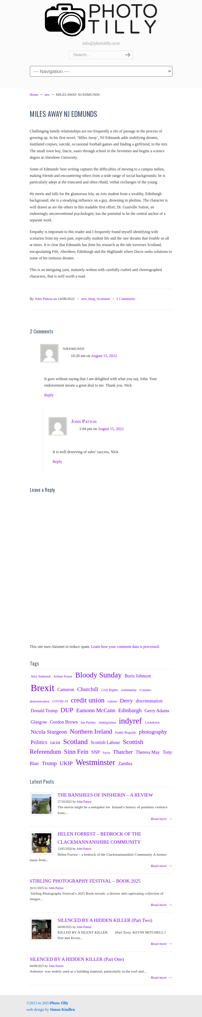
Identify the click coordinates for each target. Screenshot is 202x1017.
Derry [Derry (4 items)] (126, 701)
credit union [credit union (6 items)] (87, 700)
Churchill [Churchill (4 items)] (87, 689)
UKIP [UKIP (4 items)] (66, 763)
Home (34, 94)
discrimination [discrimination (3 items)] (149, 700)
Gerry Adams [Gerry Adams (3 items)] (157, 710)
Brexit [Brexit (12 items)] (42, 688)
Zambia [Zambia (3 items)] (125, 763)
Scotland (103, 299)
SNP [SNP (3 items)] (95, 752)
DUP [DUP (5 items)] (67, 710)
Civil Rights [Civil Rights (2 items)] (109, 690)
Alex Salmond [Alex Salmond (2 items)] (41, 676)
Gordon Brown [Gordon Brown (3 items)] (64, 722)
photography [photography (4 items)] (153, 732)
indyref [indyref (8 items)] (130, 720)
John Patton (43, 299)
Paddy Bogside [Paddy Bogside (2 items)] (125, 732)
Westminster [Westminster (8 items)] (95, 762)
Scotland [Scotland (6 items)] (75, 742)
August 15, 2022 (104, 355)
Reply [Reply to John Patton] (57, 461)
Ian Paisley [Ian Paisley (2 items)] (88, 722)
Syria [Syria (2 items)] (106, 752)
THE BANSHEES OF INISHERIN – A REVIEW (105, 795)
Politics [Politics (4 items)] (39, 742)
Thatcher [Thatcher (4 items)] (123, 752)
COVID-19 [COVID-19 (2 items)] (60, 701)
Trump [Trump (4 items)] (49, 763)
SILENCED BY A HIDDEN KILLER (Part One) (77, 959)
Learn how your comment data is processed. (125, 646)
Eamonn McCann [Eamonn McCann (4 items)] (95, 710)
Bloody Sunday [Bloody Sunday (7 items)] (98, 675)
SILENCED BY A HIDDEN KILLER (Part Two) (105, 920)
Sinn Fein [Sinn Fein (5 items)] (76, 751)
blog (92, 299)
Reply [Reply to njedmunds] (49, 395)
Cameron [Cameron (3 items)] (65, 689)
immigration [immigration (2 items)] (107, 722)
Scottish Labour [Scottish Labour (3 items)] (105, 742)
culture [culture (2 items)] (112, 701)
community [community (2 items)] (129, 690)
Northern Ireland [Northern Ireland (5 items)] (91, 731)
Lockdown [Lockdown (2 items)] (152, 722)
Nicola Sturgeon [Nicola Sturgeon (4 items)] (49, 732)
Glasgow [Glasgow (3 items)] (39, 722)
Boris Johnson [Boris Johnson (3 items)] (138, 675)
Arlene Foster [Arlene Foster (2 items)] (62, 676)
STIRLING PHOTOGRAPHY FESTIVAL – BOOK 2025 (85, 881)
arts (47, 94)
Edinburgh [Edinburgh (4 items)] (130, 710)
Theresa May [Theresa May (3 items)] (148, 752)
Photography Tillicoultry (101, 19)
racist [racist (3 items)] (55, 742)
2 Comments (125, 299)
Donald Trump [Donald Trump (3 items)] (44, 710)
